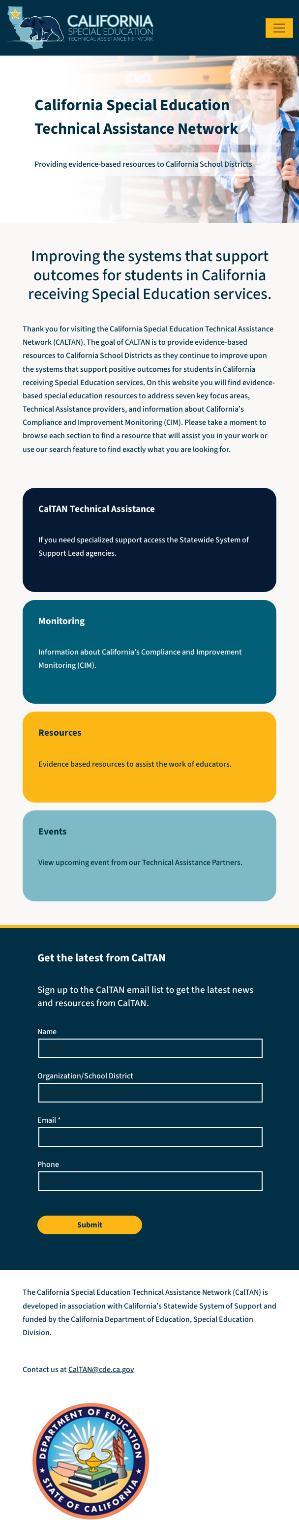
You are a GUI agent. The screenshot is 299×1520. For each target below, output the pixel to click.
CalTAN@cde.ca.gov (101, 1369)
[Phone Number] (150, 1181)
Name (47, 1031)
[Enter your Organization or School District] (150, 1093)
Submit (89, 1225)
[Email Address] (150, 1137)
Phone (48, 1164)
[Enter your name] (150, 1048)
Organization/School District (85, 1076)
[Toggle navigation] (279, 28)
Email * (49, 1120)
